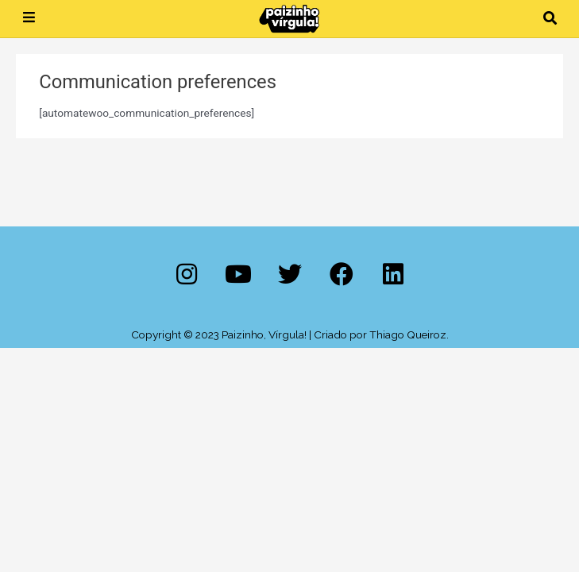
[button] (550, 18)
